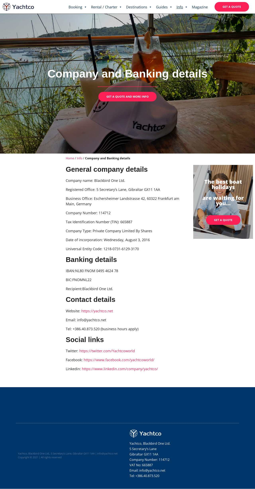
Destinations (139, 7)
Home (70, 158)
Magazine (200, 7)
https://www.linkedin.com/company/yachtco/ (120, 368)
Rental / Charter (106, 7)
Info (182, 7)
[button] (232, 7)
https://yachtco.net (97, 310)
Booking (78, 7)
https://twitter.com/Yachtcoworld (107, 350)
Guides (164, 7)
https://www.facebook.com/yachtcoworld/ (119, 359)
